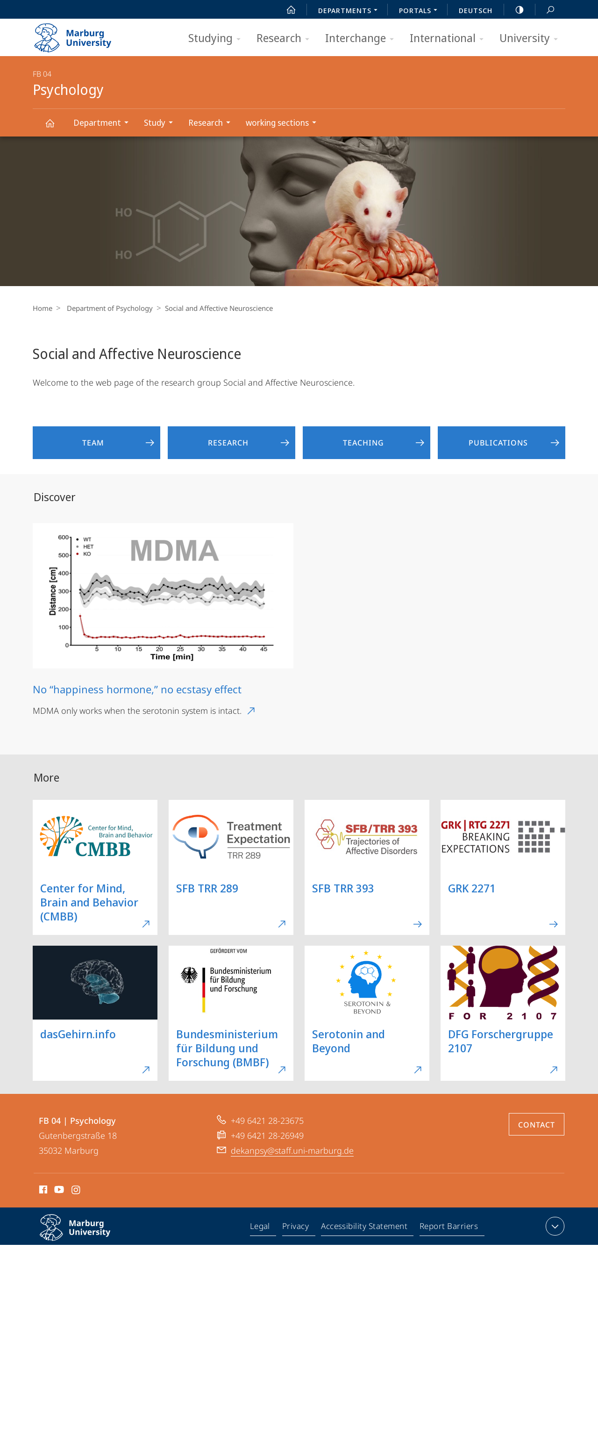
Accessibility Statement (364, 1228)
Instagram (76, 1191)
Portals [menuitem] (420, 11)
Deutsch (475, 10)
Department (104, 123)
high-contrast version (514, 10)
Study (161, 123)
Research (285, 38)
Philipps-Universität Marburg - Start (83, 34)
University (531, 38)
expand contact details (554, 1226)
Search (545, 10)
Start (286, 10)
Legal (262, 1228)
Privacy (297, 1228)
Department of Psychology (107, 308)
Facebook (42, 1191)
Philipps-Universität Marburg (85, 1235)
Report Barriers (449, 1228)
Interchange (362, 38)
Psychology (55, 127)
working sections (284, 123)
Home (42, 308)
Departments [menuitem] (350, 11)
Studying (217, 38)
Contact (536, 1125)
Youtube (58, 1191)
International (450, 38)
